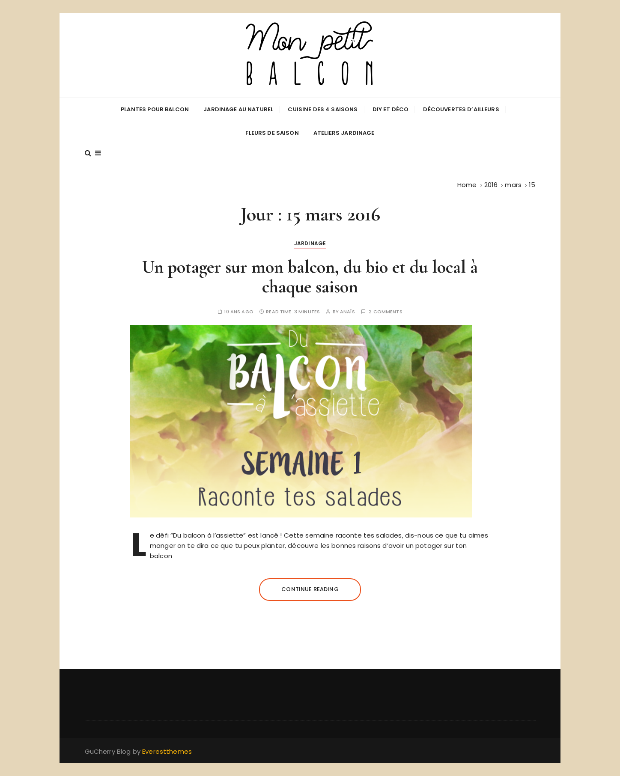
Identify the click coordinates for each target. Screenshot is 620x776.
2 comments (385, 311)
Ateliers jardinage (344, 133)
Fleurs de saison (271, 133)
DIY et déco (391, 109)
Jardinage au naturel (238, 109)
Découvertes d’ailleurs (461, 109)
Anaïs (347, 311)
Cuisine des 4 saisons (323, 109)
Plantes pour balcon (155, 109)
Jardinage (310, 243)
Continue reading (309, 589)
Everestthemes (167, 751)
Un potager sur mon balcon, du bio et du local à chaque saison (310, 276)
